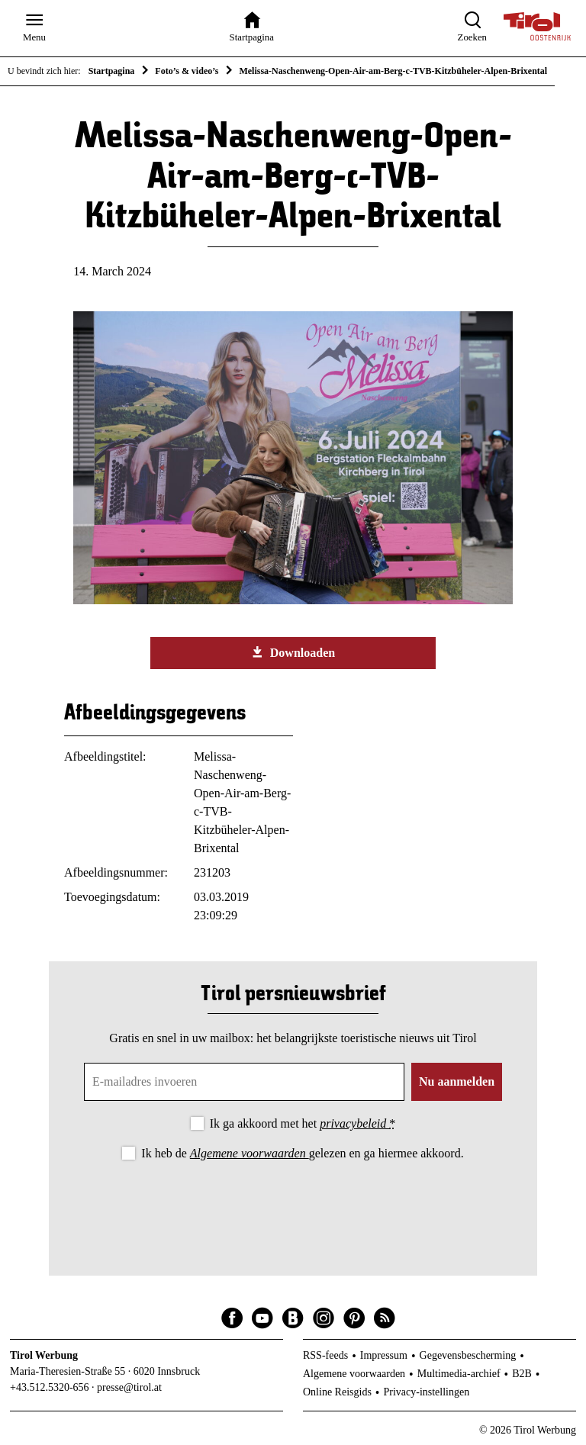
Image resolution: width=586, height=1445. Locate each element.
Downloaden (293, 652)
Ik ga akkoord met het (302, 1123)
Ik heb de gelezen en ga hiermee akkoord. (302, 1153)
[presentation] (293, 1205)
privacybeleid (354, 1123)
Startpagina (112, 71)
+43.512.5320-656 (49, 1387)
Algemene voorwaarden (249, 1153)
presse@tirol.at (129, 1387)
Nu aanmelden (456, 1081)
